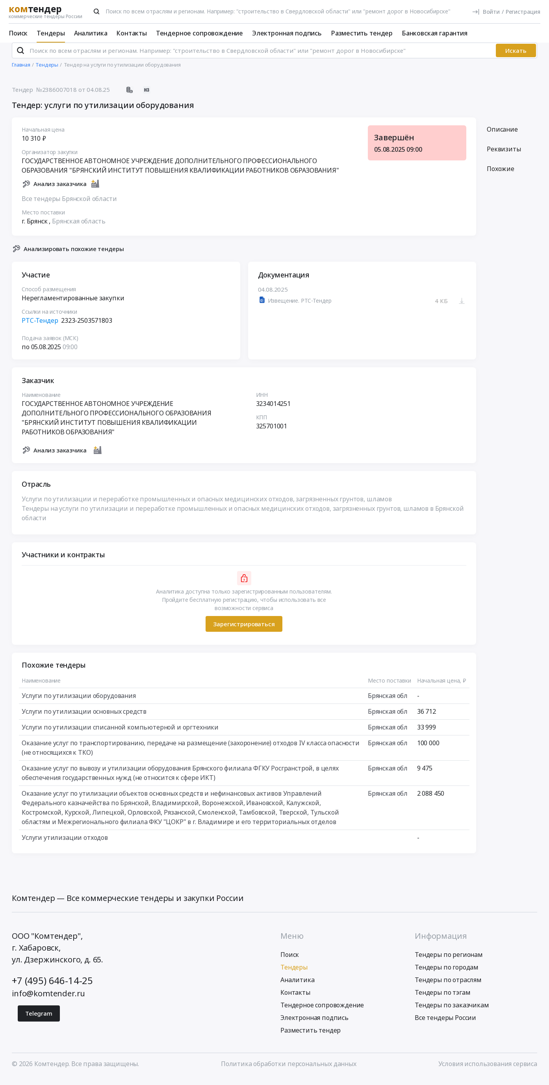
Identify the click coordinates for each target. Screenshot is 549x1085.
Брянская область (78, 227)
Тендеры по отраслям (448, 986)
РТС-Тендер (40, 327)
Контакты (131, 33)
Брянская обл (388, 702)
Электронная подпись (287, 33)
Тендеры (51, 33)
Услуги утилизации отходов (65, 844)
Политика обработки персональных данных (288, 1070)
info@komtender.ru (48, 1000)
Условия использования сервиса (487, 1070)
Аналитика (91, 33)
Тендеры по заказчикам (452, 1011)
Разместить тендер (362, 33)
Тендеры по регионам (449, 961)
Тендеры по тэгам (442, 999)
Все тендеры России (445, 1024)
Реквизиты (504, 155)
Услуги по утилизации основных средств (84, 718)
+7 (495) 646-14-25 (52, 987)
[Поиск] (96, 11)
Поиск (18, 33)
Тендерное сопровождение (199, 33)
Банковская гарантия (434, 33)
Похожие (500, 175)
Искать (516, 57)
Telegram (38, 1020)
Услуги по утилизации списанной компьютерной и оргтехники (120, 734)
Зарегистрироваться (243, 630)
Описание (502, 136)
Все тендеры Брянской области (69, 205)
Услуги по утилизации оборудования (79, 702)
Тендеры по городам (447, 974)
